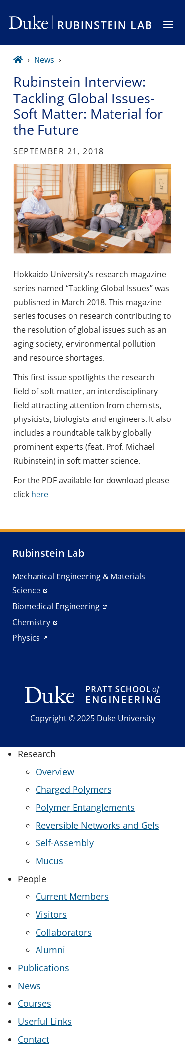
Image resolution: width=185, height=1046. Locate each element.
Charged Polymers (73, 789)
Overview (55, 772)
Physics (26, 637)
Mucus (49, 861)
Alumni (50, 950)
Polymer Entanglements (85, 807)
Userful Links (45, 1021)
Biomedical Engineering (56, 606)
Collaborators (64, 932)
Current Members (72, 896)
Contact (33, 1039)
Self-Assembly (65, 843)
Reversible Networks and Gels (97, 825)
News (44, 59)
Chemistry (31, 622)
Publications (43, 968)
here (39, 494)
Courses (34, 1003)
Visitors (51, 914)
